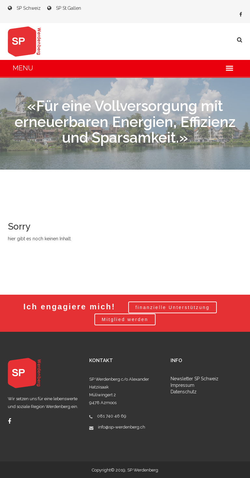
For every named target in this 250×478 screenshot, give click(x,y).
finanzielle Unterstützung (172, 307)
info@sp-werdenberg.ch (121, 427)
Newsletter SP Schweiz (194, 378)
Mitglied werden (125, 319)
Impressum (182, 385)
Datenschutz (184, 391)
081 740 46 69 (111, 416)
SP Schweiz (24, 8)
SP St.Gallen (64, 8)
